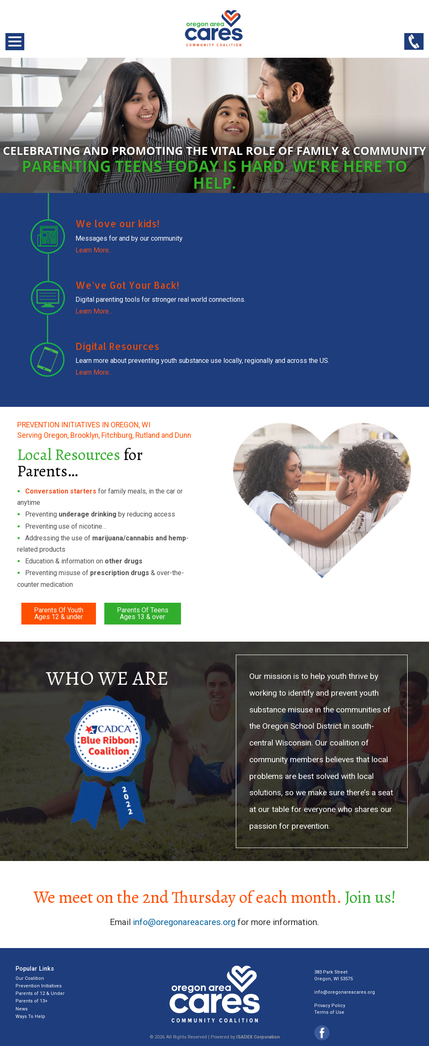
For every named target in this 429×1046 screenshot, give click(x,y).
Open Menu (14, 41)
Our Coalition (30, 978)
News (22, 1009)
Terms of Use (329, 1012)
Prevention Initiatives (39, 986)
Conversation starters (60, 491)
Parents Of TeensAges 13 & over (142, 613)
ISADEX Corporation (258, 1037)
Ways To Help (30, 1016)
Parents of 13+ (32, 1001)
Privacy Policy (329, 1005)
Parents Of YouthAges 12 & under (58, 613)
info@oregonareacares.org (184, 922)
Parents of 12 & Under (40, 993)
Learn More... (94, 250)
